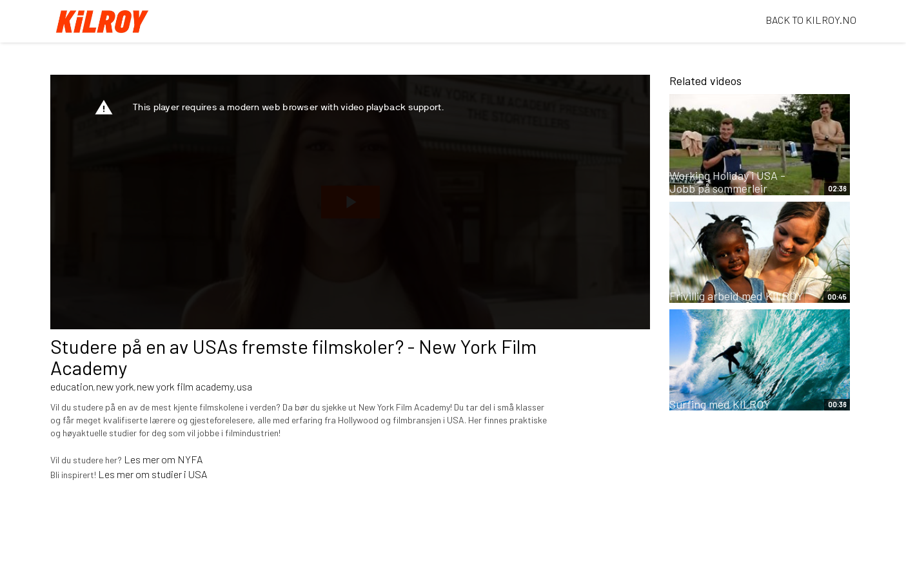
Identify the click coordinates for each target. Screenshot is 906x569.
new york (115, 386)
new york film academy (185, 386)
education (72, 386)
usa (244, 386)
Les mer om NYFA (163, 459)
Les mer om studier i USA (152, 474)
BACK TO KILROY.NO (810, 20)
